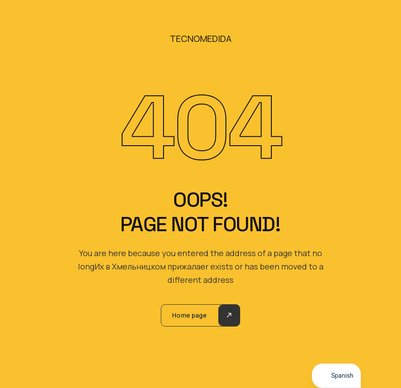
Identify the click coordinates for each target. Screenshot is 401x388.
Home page (189, 315)
